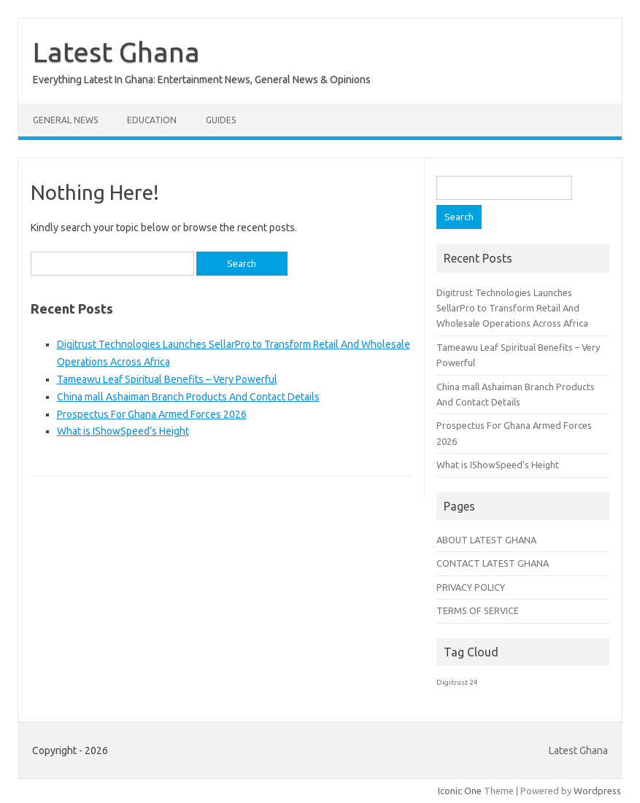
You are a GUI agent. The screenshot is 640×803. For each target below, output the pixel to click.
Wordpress (597, 790)
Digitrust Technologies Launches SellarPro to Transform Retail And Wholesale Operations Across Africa (512, 308)
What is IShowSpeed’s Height (123, 431)
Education (152, 120)
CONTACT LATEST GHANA (492, 563)
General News (65, 120)
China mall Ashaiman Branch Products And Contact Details (188, 397)
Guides (221, 120)
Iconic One (460, 790)
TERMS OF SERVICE (477, 610)
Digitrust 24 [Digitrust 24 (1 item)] (457, 682)
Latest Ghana (116, 51)
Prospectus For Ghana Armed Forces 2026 (152, 414)
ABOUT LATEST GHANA (486, 540)
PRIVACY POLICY (470, 587)
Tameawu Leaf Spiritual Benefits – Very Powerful (167, 379)
